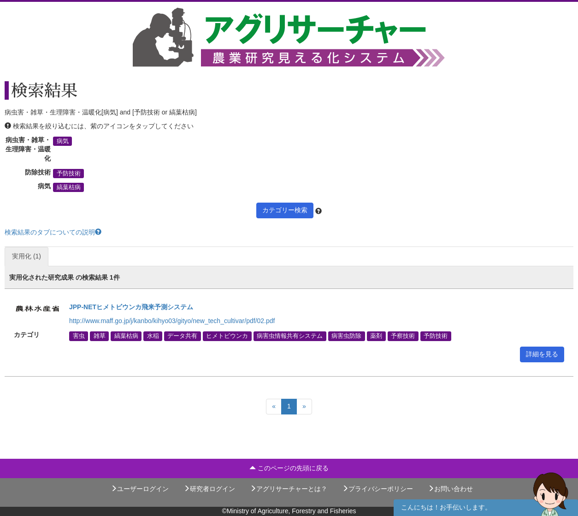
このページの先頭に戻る (289, 468)
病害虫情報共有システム (290, 336)
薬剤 (376, 336)
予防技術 (69, 173)
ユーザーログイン (140, 488)
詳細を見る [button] (542, 354)
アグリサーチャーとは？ (288, 488)
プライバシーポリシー (377, 488)
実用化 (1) (26, 256)
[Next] (304, 406)
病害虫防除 (346, 336)
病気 (63, 141)
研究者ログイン (209, 488)
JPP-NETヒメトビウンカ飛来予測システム (131, 307)
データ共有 (182, 336)
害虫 (79, 336)
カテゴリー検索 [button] (284, 210)
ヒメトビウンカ (227, 336)
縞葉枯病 (69, 187)
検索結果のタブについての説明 (53, 232)
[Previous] (274, 406)
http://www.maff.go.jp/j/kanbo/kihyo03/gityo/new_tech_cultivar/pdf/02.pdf (172, 320)
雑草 (100, 336)
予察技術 (403, 336)
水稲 (153, 336)
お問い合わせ (450, 488)
